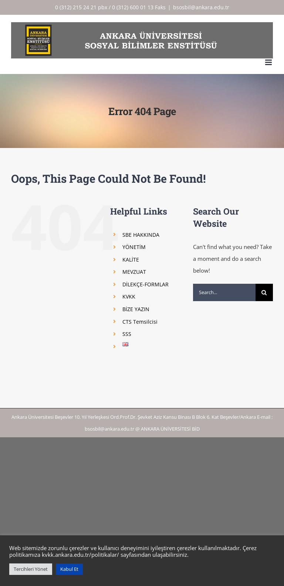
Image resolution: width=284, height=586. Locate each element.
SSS (126, 333)
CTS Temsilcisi (140, 321)
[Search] (264, 292)
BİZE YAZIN (135, 309)
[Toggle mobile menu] (269, 62)
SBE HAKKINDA (140, 234)
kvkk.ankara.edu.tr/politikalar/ (80, 554)
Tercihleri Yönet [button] (31, 569)
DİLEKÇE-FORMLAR (145, 284)
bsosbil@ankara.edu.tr (201, 7)
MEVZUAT (134, 271)
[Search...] (224, 292)
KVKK (128, 296)
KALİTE (130, 259)
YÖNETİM (134, 246)
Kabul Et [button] (69, 569)
